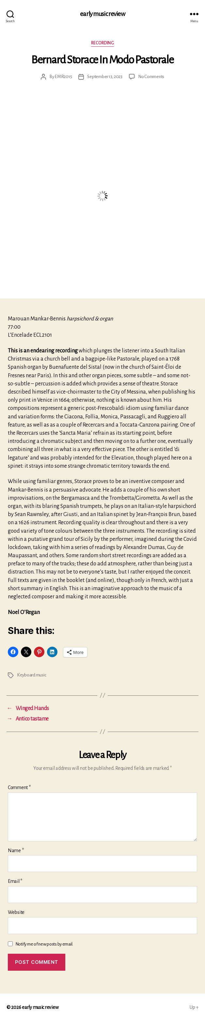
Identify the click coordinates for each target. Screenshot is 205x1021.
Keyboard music (31, 675)
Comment (19, 787)
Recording (102, 43)
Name (16, 850)
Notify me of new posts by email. (44, 944)
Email (15, 881)
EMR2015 (63, 76)
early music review (102, 13)
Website (16, 912)
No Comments (151, 76)
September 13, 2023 (104, 76)
